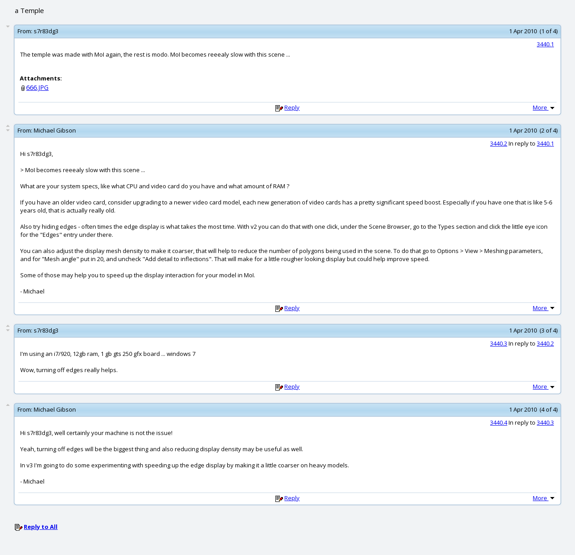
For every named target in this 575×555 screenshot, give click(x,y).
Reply (292, 107)
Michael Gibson (55, 130)
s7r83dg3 (46, 31)
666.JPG (37, 87)
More (544, 107)
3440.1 (545, 44)
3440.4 (498, 422)
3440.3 (498, 343)
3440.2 (498, 143)
